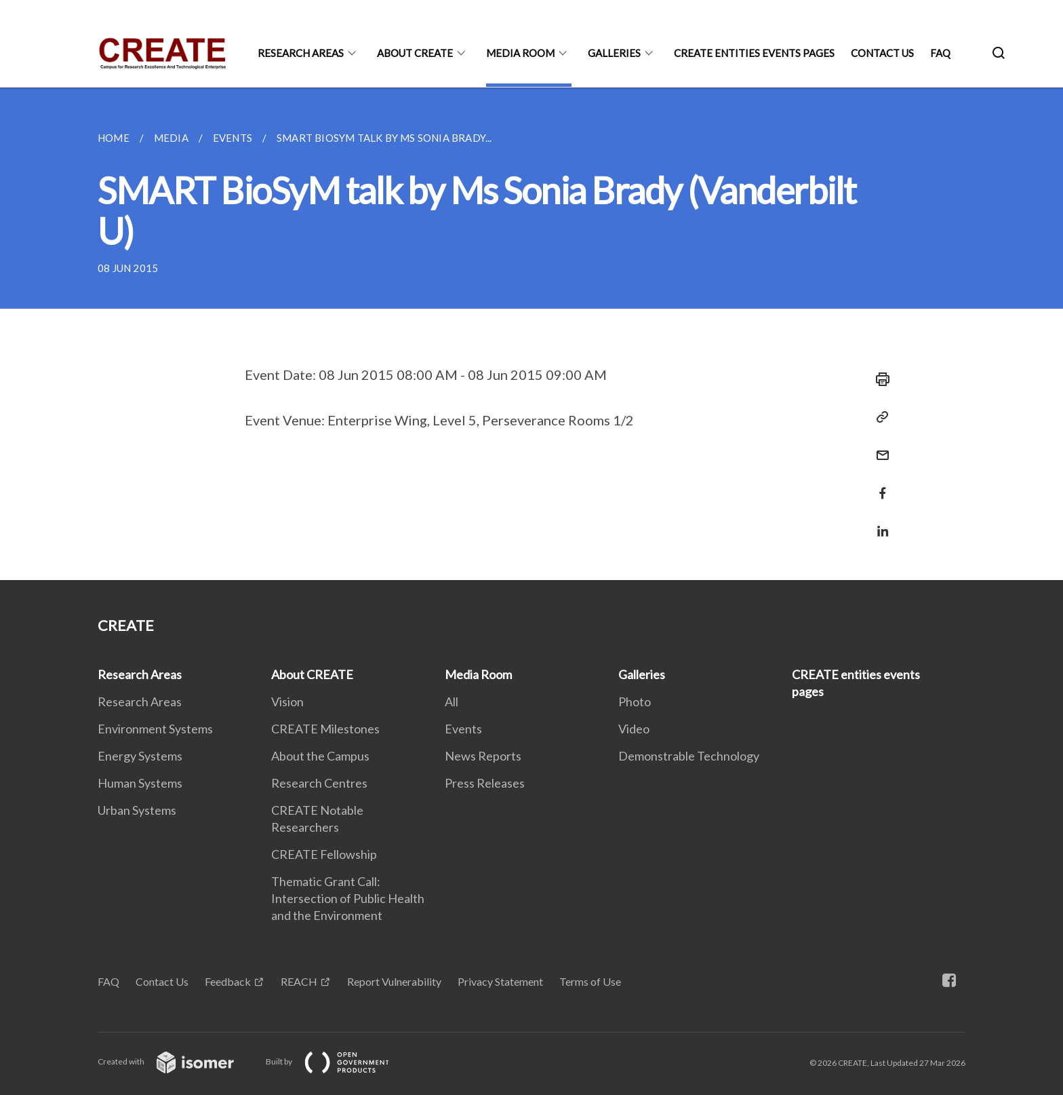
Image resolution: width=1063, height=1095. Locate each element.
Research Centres (319, 782)
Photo (634, 701)
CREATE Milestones (325, 728)
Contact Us (882, 53)
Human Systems (140, 782)
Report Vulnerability (394, 981)
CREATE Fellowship (324, 854)
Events (463, 728)
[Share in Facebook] (878, 484)
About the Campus (320, 755)
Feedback (228, 981)
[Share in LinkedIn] (878, 522)
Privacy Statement (500, 981)
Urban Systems (137, 810)
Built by (338, 1061)
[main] (531, 334)
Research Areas (301, 53)
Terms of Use (590, 981)
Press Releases (485, 782)
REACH (299, 981)
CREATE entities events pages (754, 53)
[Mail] (878, 446)
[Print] (878, 379)
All (451, 701)
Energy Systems (140, 755)
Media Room (520, 53)
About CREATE (415, 53)
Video (633, 728)
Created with (177, 1061)
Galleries (614, 53)
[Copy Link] (878, 417)
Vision (287, 701)
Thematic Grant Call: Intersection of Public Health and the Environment (347, 898)
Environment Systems (155, 728)
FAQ (940, 53)
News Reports (483, 755)
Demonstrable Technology (688, 755)
